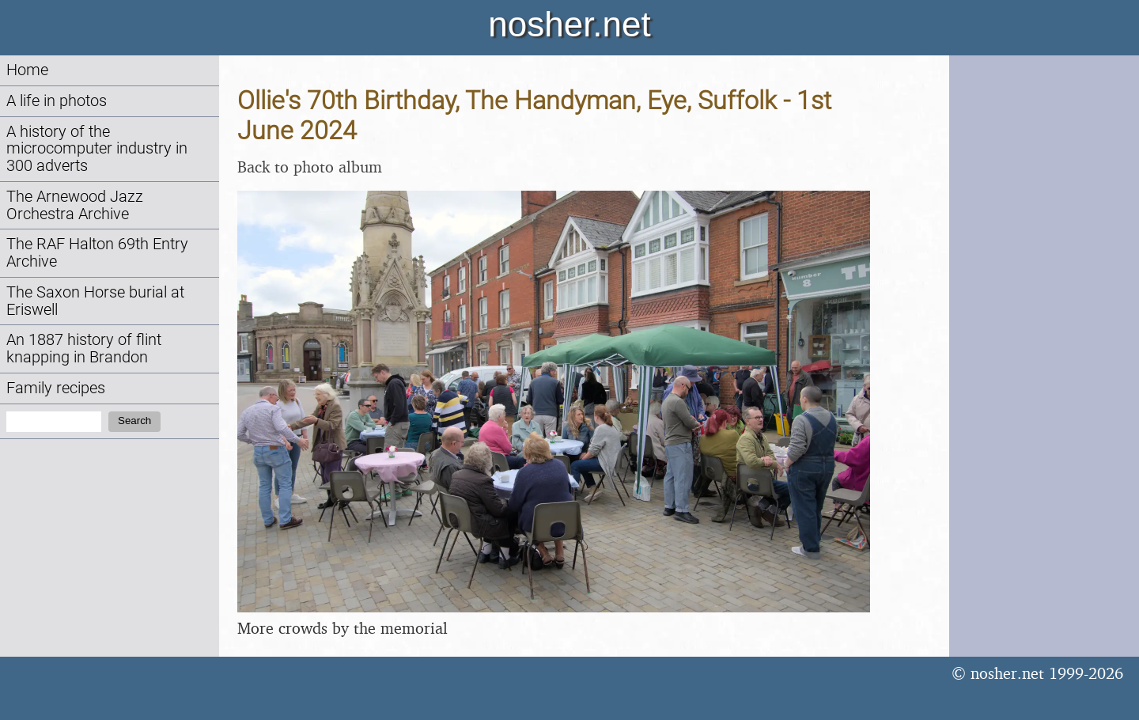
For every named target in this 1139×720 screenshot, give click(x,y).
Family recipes (55, 388)
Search (134, 420)
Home (27, 70)
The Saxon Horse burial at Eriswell (95, 301)
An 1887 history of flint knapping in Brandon (83, 348)
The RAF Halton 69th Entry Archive (97, 253)
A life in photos (56, 101)
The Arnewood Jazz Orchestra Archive (74, 205)
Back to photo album (309, 166)
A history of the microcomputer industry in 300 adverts (96, 149)
